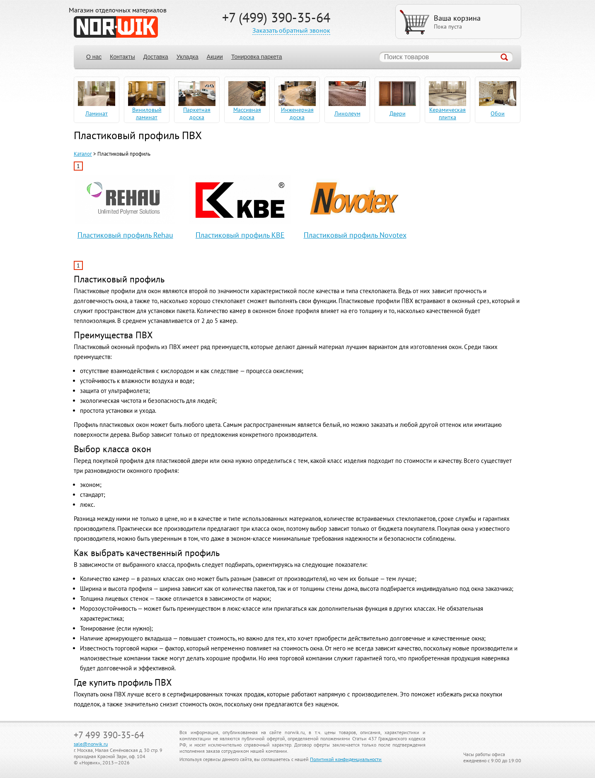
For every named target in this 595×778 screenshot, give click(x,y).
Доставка (155, 56)
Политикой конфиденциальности (346, 759)
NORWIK (116, 27)
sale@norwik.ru (91, 744)
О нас (94, 56)
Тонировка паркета (256, 56)
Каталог (83, 153)
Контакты (122, 56)
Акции (215, 56)
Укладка (187, 56)
